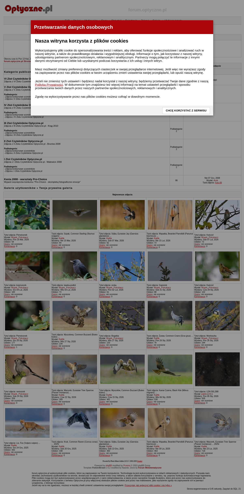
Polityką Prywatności (49, 84)
